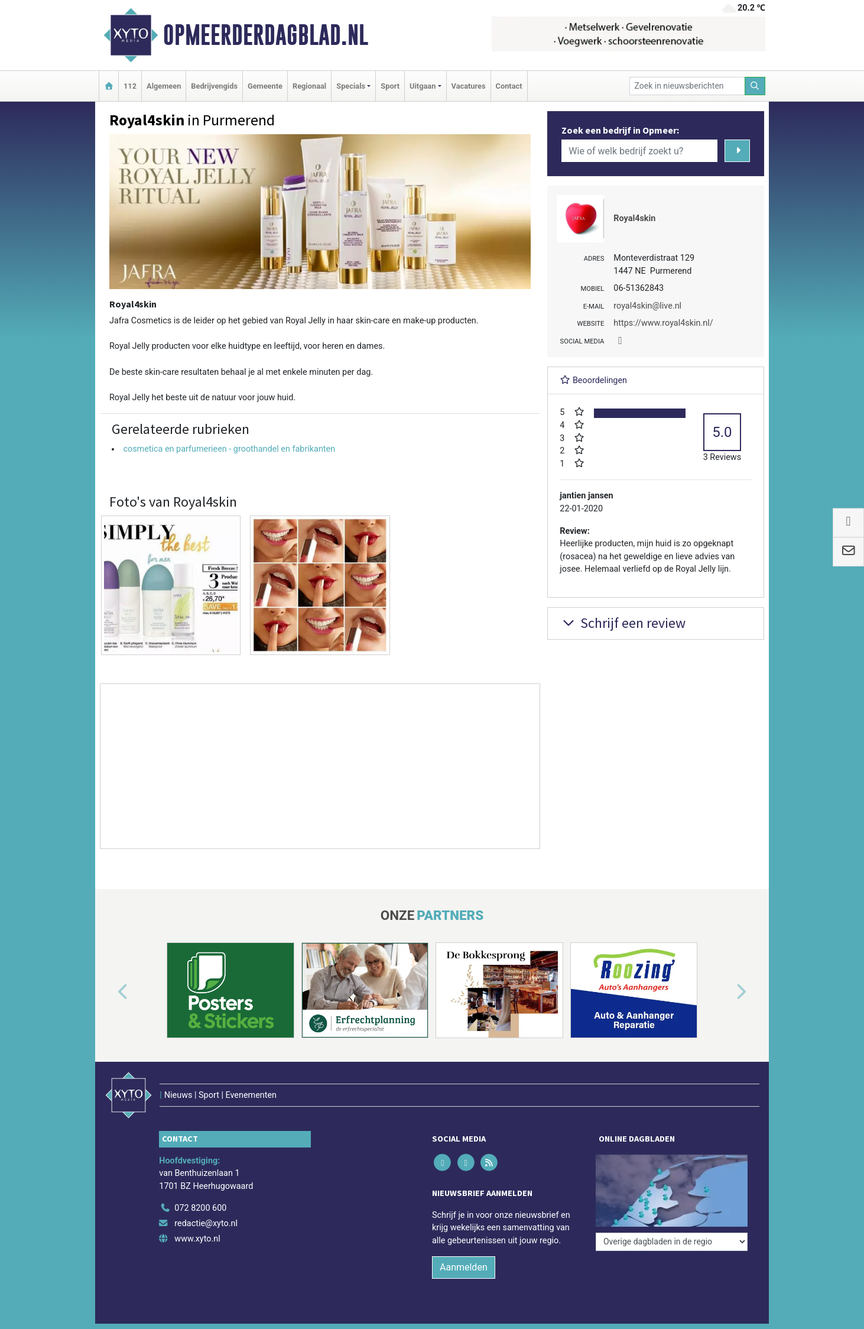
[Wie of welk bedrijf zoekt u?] (639, 151)
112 (130, 86)
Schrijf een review (623, 623)
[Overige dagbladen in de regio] (672, 1242)
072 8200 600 (200, 1208)
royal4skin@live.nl (647, 306)
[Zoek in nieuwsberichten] (687, 86)
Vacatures (469, 86)
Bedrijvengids (214, 86)
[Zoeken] (755, 86)
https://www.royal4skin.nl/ (663, 323)
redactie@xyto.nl (206, 1223)
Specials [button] (350, 86)
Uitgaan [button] (423, 86)
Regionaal (309, 86)
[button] (109, 993)
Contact (509, 86)
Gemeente (265, 86)
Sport (390, 86)
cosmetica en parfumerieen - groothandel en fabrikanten (229, 449)
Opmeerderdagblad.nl (265, 35)
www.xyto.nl (197, 1239)
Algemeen (164, 86)
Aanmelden (464, 1267)
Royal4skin (634, 218)
